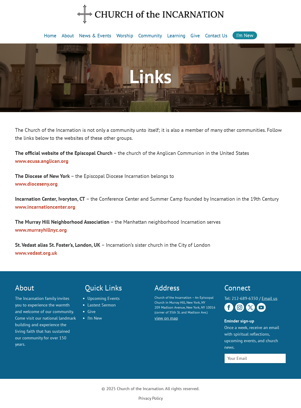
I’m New (244, 35)
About (68, 35)
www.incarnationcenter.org (45, 207)
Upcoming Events (103, 298)
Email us (269, 298)
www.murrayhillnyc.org (41, 230)
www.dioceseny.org (36, 183)
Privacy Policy (151, 398)
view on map (166, 318)
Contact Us (216, 35)
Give (195, 35)
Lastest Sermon (101, 305)
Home (50, 35)
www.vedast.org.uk (36, 253)
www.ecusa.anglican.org (41, 161)
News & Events (95, 35)
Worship (124, 35)
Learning (176, 35)
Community (150, 35)
